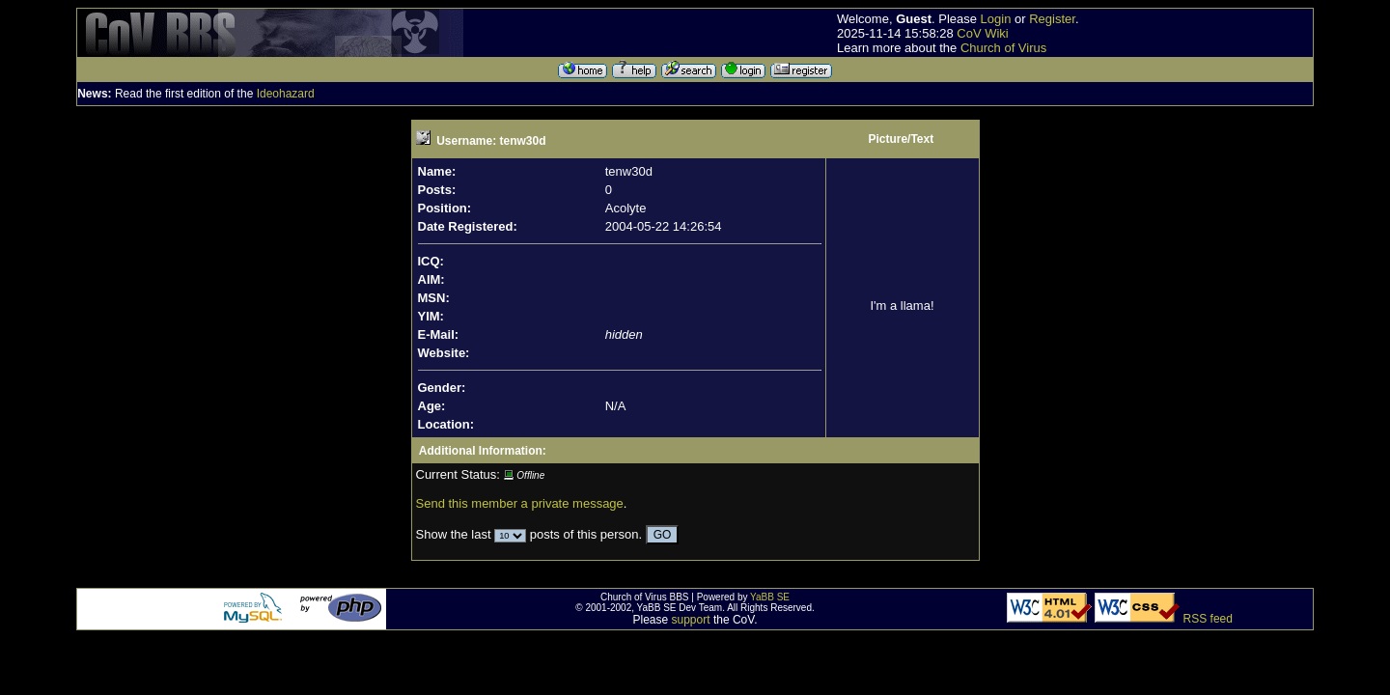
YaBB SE (770, 597)
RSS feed (1208, 619)
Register (1052, 19)
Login (996, 19)
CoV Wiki (982, 33)
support (691, 619)
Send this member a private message (520, 503)
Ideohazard (286, 93)
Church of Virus (1003, 48)
